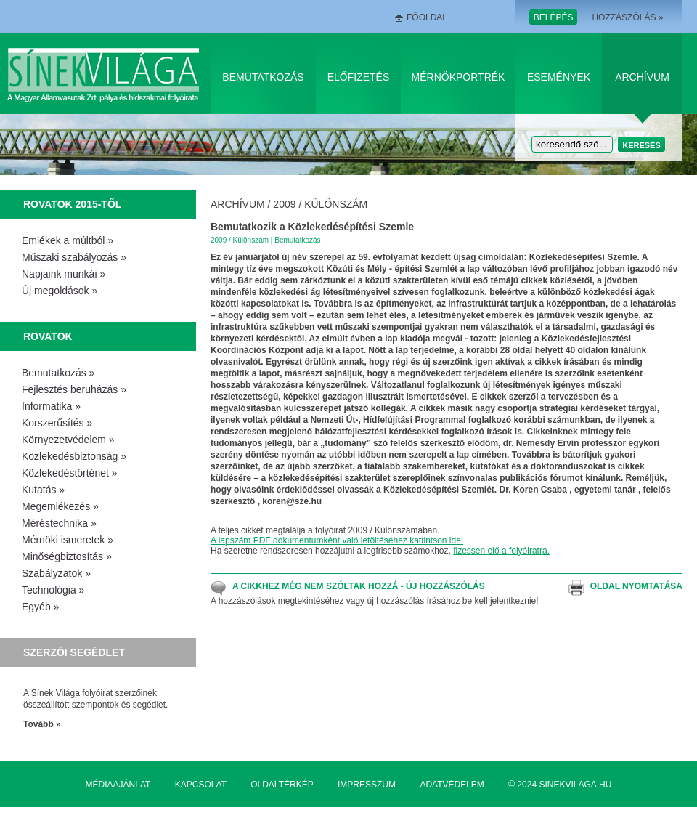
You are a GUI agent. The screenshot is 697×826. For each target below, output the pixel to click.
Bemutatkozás (262, 77)
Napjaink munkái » (63, 274)
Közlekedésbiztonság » (74, 456)
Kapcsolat (201, 785)
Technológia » (53, 590)
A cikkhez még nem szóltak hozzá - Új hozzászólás (358, 586)
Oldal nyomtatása (636, 586)
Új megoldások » (59, 290)
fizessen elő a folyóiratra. (501, 551)
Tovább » (42, 724)
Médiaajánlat (118, 785)
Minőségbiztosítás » (67, 556)
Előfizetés (358, 77)
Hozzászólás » (627, 17)
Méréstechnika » (59, 523)
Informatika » (51, 406)
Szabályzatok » (56, 573)
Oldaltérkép (281, 785)
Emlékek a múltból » (67, 240)
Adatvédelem (452, 785)
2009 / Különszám (320, 204)
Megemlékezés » (60, 506)
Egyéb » (40, 606)
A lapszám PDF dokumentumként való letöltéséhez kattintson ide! (337, 540)
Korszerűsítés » (57, 423)
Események (558, 77)
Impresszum (367, 785)
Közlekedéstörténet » (70, 473)
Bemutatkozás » (58, 372)
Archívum (642, 77)
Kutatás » (43, 489)
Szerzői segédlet (74, 652)
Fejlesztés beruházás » (74, 389)
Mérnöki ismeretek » (67, 540)
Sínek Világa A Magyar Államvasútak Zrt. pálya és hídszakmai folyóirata (105, 73)
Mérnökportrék (458, 77)
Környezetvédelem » (68, 439)
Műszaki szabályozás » (74, 257)
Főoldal (427, 17)
